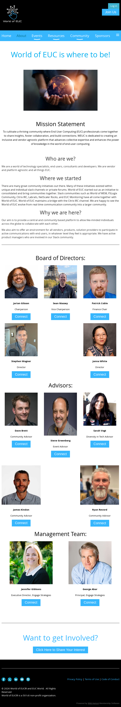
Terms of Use (92, 679)
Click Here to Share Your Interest (60, 650)
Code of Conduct (110, 679)
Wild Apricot (93, 703)
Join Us (110, 12)
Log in (113, 5)
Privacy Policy (74, 679)
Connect (21, 316)
